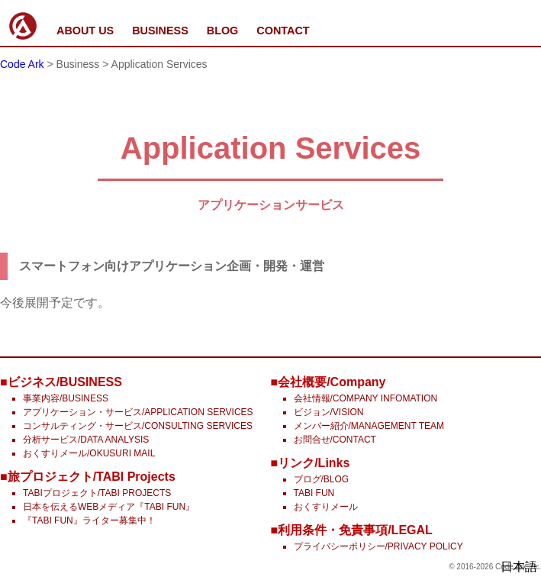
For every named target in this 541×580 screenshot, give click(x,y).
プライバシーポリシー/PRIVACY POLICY (378, 546)
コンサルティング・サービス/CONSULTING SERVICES (138, 425)
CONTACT (282, 30)
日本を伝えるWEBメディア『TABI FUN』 (109, 506)
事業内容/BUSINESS (65, 398)
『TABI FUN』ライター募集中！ (89, 520)
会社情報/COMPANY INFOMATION (366, 398)
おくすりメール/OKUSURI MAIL (89, 453)
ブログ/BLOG (321, 479)
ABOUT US (85, 30)
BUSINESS (160, 30)
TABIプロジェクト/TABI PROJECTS (97, 493)
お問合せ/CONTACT (335, 439)
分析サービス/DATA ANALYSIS (86, 439)
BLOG (223, 30)
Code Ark (22, 64)
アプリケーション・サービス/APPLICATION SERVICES (138, 412)
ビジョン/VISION (329, 412)
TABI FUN (314, 493)
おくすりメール (326, 506)
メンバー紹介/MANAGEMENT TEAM (369, 425)
